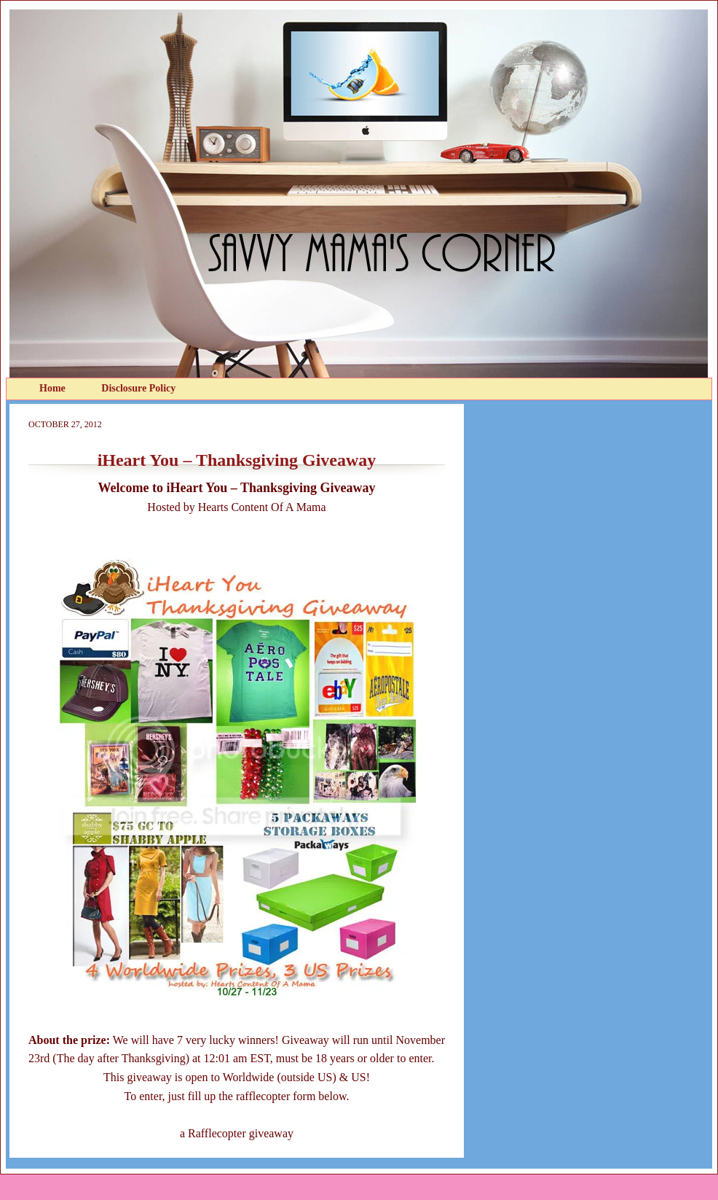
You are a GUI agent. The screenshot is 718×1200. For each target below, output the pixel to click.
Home (53, 388)
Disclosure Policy (138, 388)
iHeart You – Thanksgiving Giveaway (237, 460)
